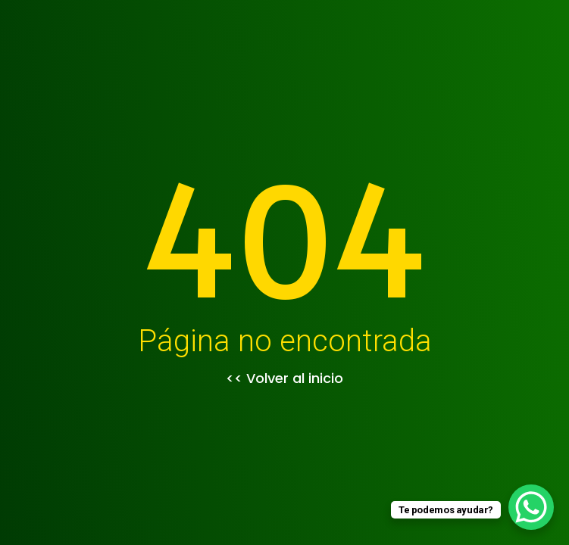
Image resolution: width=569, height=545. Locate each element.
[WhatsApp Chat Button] (531, 507)
